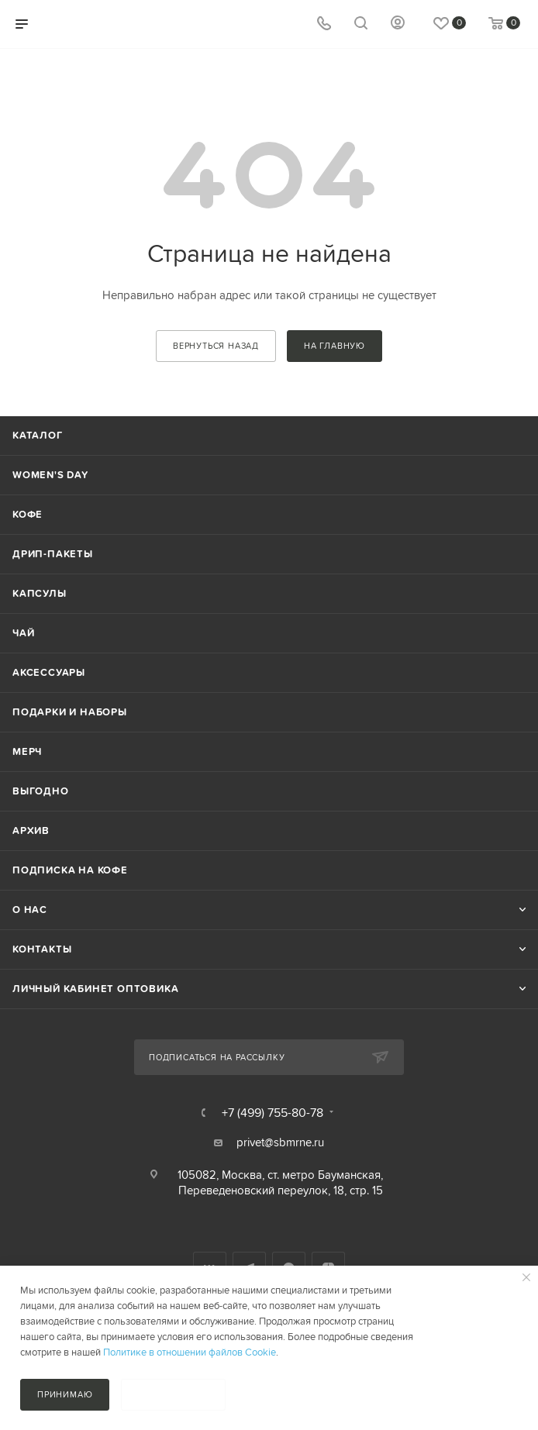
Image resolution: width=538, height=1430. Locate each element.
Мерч (27, 751)
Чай (23, 633)
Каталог (37, 435)
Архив (31, 830)
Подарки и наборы (69, 712)
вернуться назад (216, 345)
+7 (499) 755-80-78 (272, 1112)
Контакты (41, 949)
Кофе (27, 514)
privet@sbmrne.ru (280, 1142)
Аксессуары (48, 672)
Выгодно (40, 791)
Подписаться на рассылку (217, 1057)
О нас (29, 909)
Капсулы (39, 593)
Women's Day (50, 475)
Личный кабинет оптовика (95, 988)
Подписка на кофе (70, 870)
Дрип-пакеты (52, 554)
